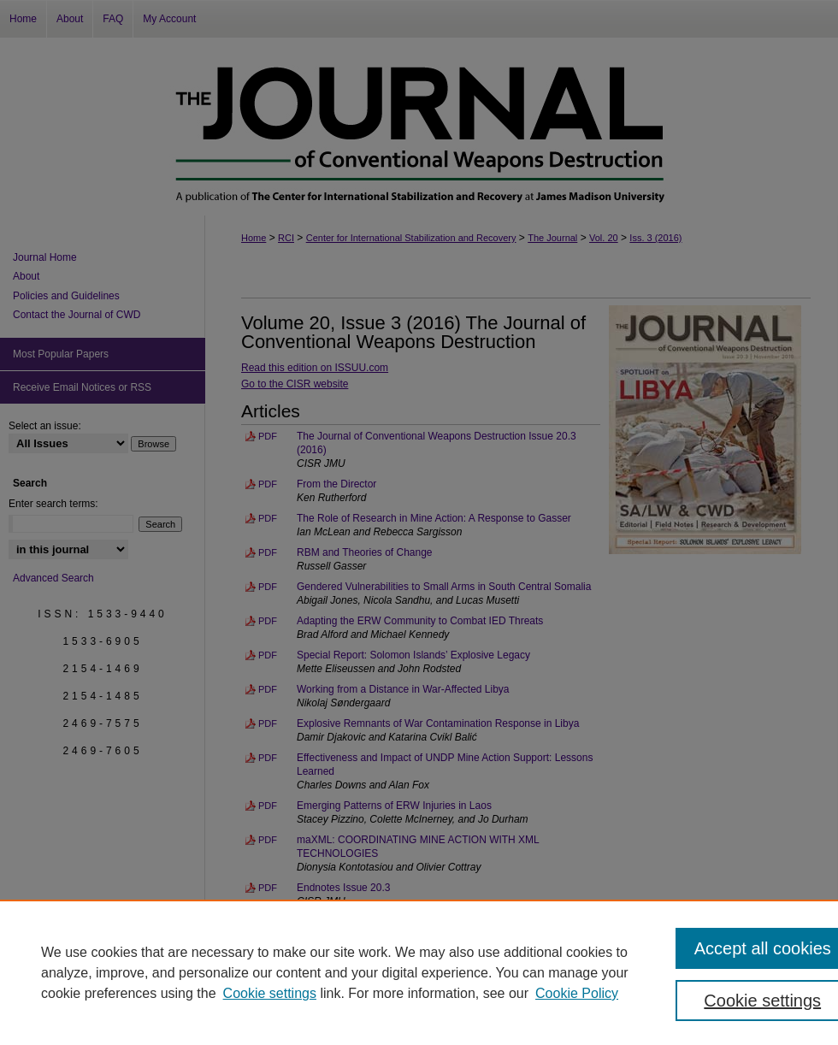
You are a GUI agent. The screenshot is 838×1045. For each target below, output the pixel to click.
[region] (419, 972)
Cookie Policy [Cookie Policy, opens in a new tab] (576, 993)
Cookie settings (269, 993)
